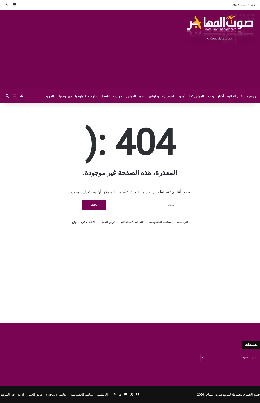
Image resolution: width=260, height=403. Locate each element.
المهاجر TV (196, 96)
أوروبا (181, 96)
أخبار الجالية (235, 96)
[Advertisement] (87, 49)
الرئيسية (252, 96)
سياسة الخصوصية (160, 222)
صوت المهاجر (135, 96)
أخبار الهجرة (215, 96)
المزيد (50, 96)
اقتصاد (105, 96)
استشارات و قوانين (161, 96)
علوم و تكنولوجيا (86, 96)
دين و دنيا (65, 96)
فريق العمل (108, 222)
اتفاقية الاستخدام (132, 222)
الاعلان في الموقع (83, 222)
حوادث (117, 96)
